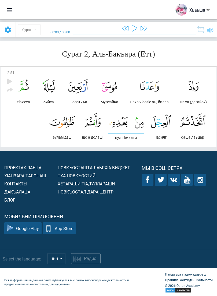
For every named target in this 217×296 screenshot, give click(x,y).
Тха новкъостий (76, 175)
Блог (9, 200)
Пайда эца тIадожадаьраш (185, 274)
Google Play (23, 228)
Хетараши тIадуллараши (86, 183)
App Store (59, 228)
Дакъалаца (17, 192)
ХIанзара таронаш (25, 175)
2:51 (10, 72)
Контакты (15, 183)
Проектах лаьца (22, 167)
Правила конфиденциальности (189, 280)
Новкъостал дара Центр (85, 192)
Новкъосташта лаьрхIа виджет (94, 167)
